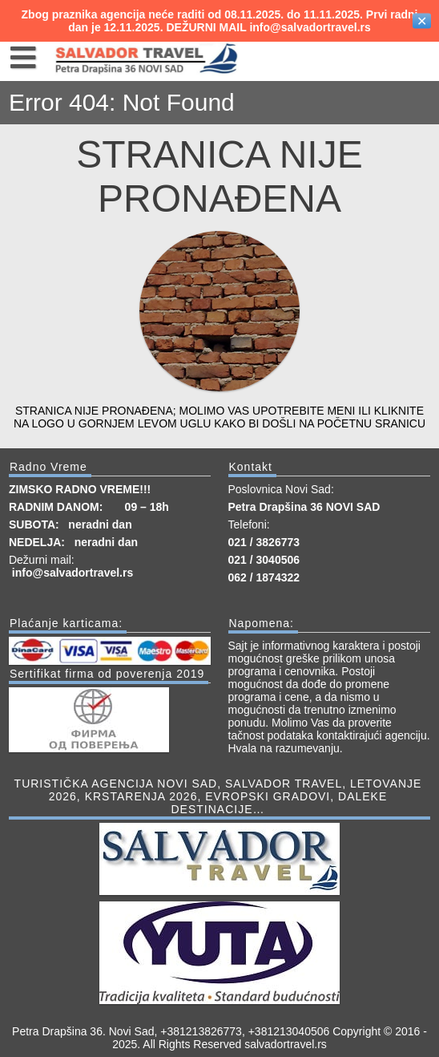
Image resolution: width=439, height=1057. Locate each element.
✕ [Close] (422, 21)
